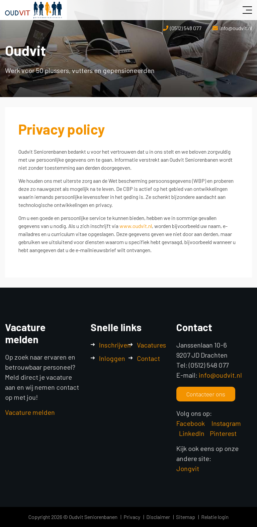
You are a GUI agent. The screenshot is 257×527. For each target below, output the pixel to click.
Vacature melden (30, 412)
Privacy (131, 517)
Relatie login (215, 517)
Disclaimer (158, 517)
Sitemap (185, 517)
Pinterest (223, 433)
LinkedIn (191, 433)
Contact (148, 358)
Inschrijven (115, 345)
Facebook (190, 423)
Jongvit (187, 468)
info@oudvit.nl (236, 28)
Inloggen (112, 358)
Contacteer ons (205, 394)
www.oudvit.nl (135, 226)
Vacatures (151, 345)
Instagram (226, 423)
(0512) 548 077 (185, 28)
